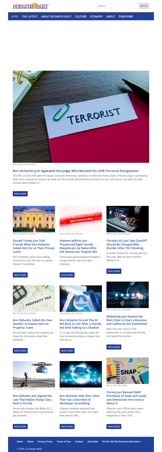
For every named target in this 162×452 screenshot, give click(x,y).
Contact (79, 441)
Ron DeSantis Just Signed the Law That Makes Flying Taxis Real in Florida (32, 399)
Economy (96, 16)
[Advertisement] (81, 44)
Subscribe (125, 16)
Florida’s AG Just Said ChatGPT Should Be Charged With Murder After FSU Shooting (126, 244)
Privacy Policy (45, 441)
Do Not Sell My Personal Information (121, 441)
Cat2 (26, 164)
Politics (32, 164)
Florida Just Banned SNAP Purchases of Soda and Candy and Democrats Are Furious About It (126, 397)
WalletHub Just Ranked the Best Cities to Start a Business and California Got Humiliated (126, 320)
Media (125, 385)
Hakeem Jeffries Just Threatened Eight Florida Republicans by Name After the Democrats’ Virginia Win (78, 246)
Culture (81, 16)
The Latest (30, 16)
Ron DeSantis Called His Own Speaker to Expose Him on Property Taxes (32, 323)
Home (15, 16)
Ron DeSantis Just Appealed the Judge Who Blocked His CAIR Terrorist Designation (76, 171)
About (110, 16)
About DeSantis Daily (56, 16)
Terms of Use (64, 441)
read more (20, 193)
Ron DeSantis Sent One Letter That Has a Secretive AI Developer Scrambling (80, 399)
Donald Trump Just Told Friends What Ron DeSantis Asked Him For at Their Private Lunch (34, 246)
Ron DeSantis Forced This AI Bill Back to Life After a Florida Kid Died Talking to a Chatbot (80, 323)
